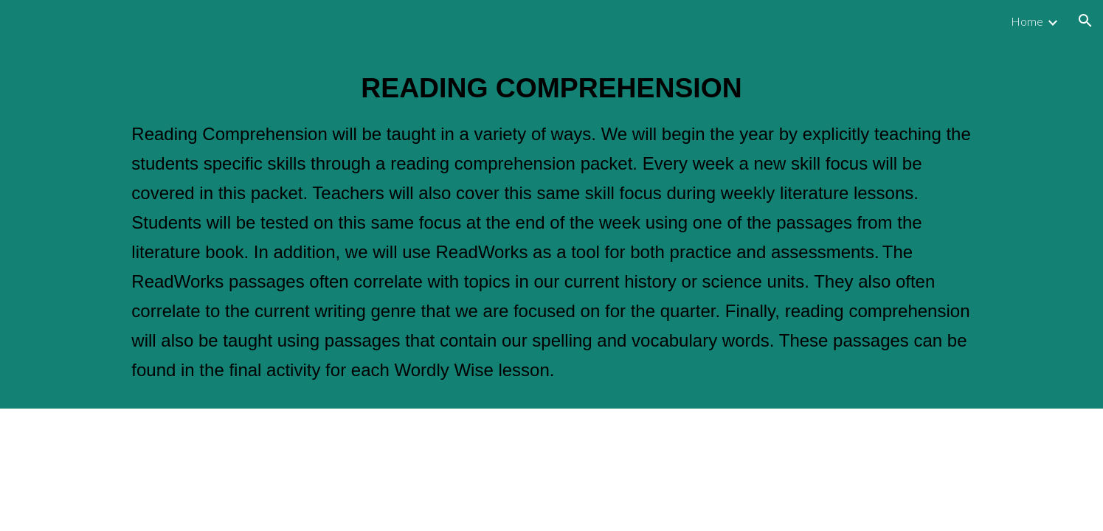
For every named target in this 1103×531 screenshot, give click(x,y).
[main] (551, 225)
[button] (1085, 20)
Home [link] (1027, 21)
